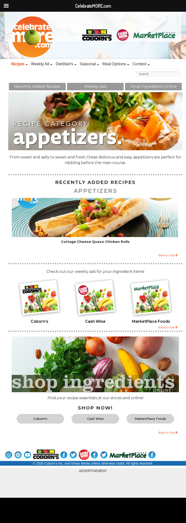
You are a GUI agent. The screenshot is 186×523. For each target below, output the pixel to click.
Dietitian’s (66, 63)
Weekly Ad (41, 63)
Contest (141, 63)
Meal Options (115, 63)
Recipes (19, 63)
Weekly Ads (95, 86)
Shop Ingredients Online (153, 86)
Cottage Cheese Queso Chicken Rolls (95, 242)
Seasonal (89, 63)
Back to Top (168, 255)
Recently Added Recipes (37, 86)
